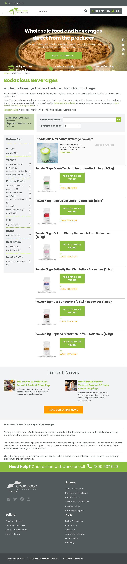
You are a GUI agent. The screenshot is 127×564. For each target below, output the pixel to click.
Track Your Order (74, 488)
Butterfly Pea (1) (14, 192)
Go (118, 119)
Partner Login (13, 534)
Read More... (66, 152)
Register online (11, 109)
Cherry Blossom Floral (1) (16, 201)
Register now (102, 11)
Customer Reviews (75, 534)
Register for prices (63, 56)
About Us (70, 529)
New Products (72, 497)
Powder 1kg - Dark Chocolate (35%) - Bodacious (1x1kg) (74, 302)
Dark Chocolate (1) (15, 209)
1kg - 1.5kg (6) (12, 224)
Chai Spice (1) (12, 196)
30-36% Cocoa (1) (14, 185)
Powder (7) (11, 153)
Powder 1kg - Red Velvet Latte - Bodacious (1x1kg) (69, 201)
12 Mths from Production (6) (13, 248)
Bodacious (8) (13, 235)
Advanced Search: (50, 119)
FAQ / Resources (74, 521)
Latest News (71, 538)
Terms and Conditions (77, 502)
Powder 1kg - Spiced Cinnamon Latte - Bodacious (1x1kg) (74, 334)
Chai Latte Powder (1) (16, 171)
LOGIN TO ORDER (68, 188)
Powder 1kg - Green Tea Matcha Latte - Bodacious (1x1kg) (75, 168)
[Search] (64, 11)
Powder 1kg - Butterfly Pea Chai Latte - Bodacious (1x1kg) (75, 269)
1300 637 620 (14, 3)
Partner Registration (16, 529)
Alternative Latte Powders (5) (14, 166)
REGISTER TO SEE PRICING (72, 177)
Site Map (70, 543)
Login (117, 11)
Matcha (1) (11, 213)
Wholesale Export (74, 510)
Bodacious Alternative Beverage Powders (65, 139)
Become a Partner (15, 525)
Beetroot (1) (12, 189)
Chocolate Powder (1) (16, 174)
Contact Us (71, 525)
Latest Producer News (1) (16, 263)
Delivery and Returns (76, 493)
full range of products (64, 103)
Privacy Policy (72, 506)
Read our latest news (63, 409)
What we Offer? (14, 521)
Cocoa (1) (11, 206)
